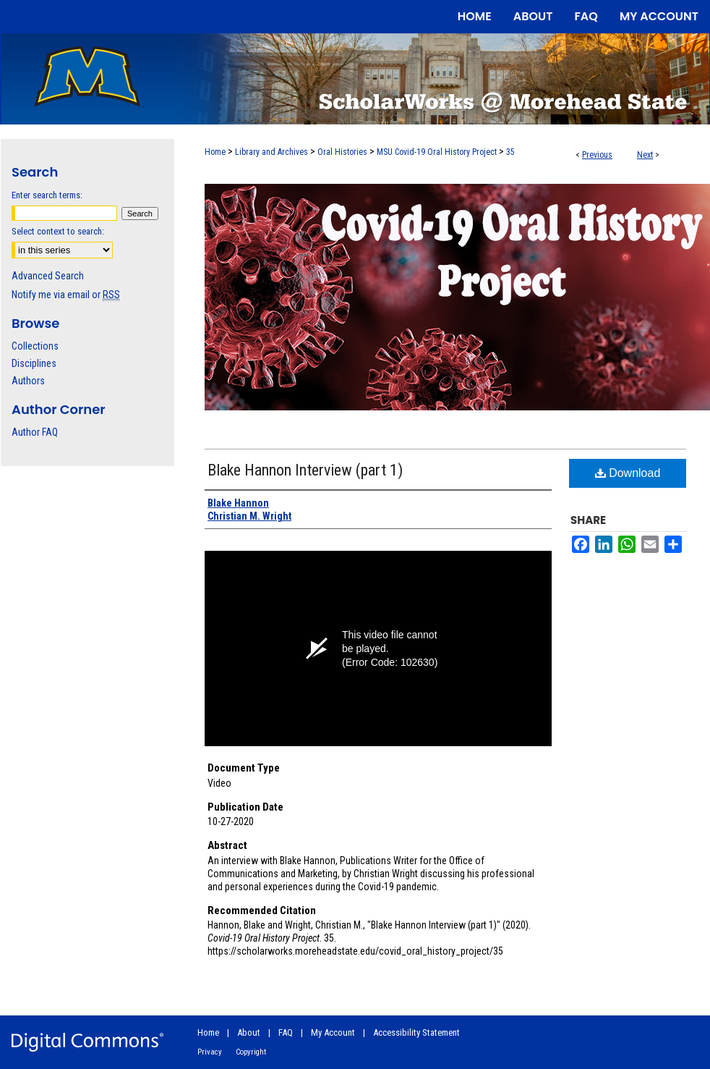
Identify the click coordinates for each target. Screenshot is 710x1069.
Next (645, 155)
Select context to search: (58, 231)
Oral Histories (342, 152)
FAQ (285, 1032)
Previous (597, 155)
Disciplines (34, 363)
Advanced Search (48, 276)
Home (215, 152)
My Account (333, 1032)
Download (628, 473)
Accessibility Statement (416, 1032)
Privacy (209, 1052)
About (248, 1032)
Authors (28, 380)
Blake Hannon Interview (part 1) (305, 470)
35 (510, 152)
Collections (35, 346)
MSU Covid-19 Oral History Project (437, 152)
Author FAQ (35, 432)
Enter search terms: (47, 195)
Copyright (251, 1052)
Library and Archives (271, 152)
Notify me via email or (66, 294)
